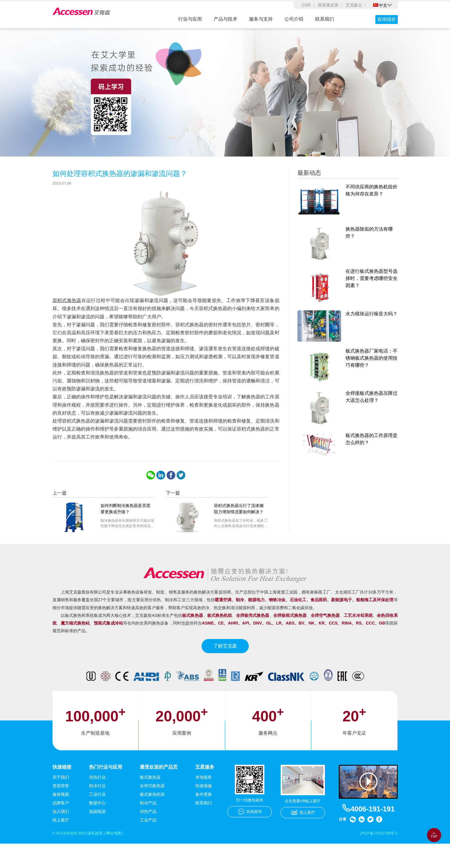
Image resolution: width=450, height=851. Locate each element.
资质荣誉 (61, 792)
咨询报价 (386, 19)
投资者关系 (328, 5)
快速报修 (203, 792)
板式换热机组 (152, 801)
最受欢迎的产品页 (159, 773)
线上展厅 (61, 827)
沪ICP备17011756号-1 (376, 840)
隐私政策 (99, 840)
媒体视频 (61, 801)
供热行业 (97, 784)
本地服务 (203, 784)
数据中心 (97, 810)
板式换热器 (150, 784)
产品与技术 (225, 19)
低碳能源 (97, 818)
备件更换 (203, 801)
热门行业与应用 (105, 773)
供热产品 (148, 818)
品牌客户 (61, 810)
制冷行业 (97, 792)
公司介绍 (293, 19)
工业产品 (148, 827)
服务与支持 (261, 19)
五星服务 (204, 773)
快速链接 (62, 773)
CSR (306, 5)
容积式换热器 (67, 307)
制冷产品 (148, 810)
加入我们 (61, 818)
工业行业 (97, 801)
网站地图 (118, 840)
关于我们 (61, 784)
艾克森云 (354, 5)
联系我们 (324, 19)
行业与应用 (190, 19)
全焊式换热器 (152, 792)
